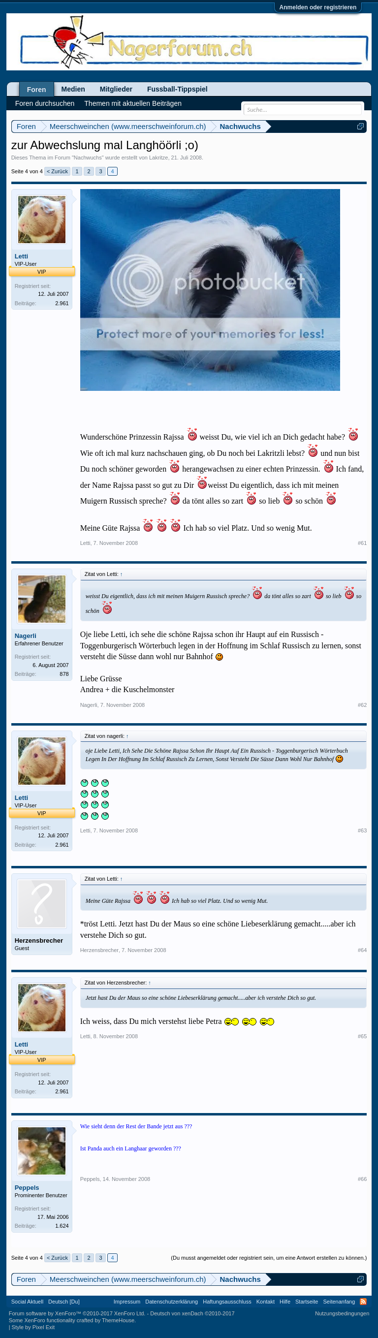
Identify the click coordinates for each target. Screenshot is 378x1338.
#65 (362, 1036)
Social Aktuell (27, 1302)
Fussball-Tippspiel (177, 89)
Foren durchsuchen (45, 103)
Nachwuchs (88, 157)
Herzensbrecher (39, 940)
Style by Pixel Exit (33, 1327)
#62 (362, 705)
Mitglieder (116, 89)
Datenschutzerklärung (171, 1302)
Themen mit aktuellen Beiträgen (133, 103)
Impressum (127, 1302)
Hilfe (285, 1302)
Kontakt (265, 1302)
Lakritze (158, 157)
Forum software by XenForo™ (77, 1313)
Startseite (306, 1302)
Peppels (27, 1187)
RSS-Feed (363, 1301)
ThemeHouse (118, 1320)
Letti (21, 256)
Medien (73, 89)
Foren (36, 90)
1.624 (62, 1226)
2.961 (62, 303)
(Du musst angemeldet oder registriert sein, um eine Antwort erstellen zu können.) (269, 1258)
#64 (362, 950)
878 (64, 674)
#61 (362, 543)
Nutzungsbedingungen (342, 1313)
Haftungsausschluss (227, 1302)
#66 (362, 1179)
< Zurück (57, 171)
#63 (362, 830)
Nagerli (25, 635)
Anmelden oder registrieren (318, 7)
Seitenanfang (339, 1302)
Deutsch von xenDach (192, 1313)
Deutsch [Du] (64, 1302)
